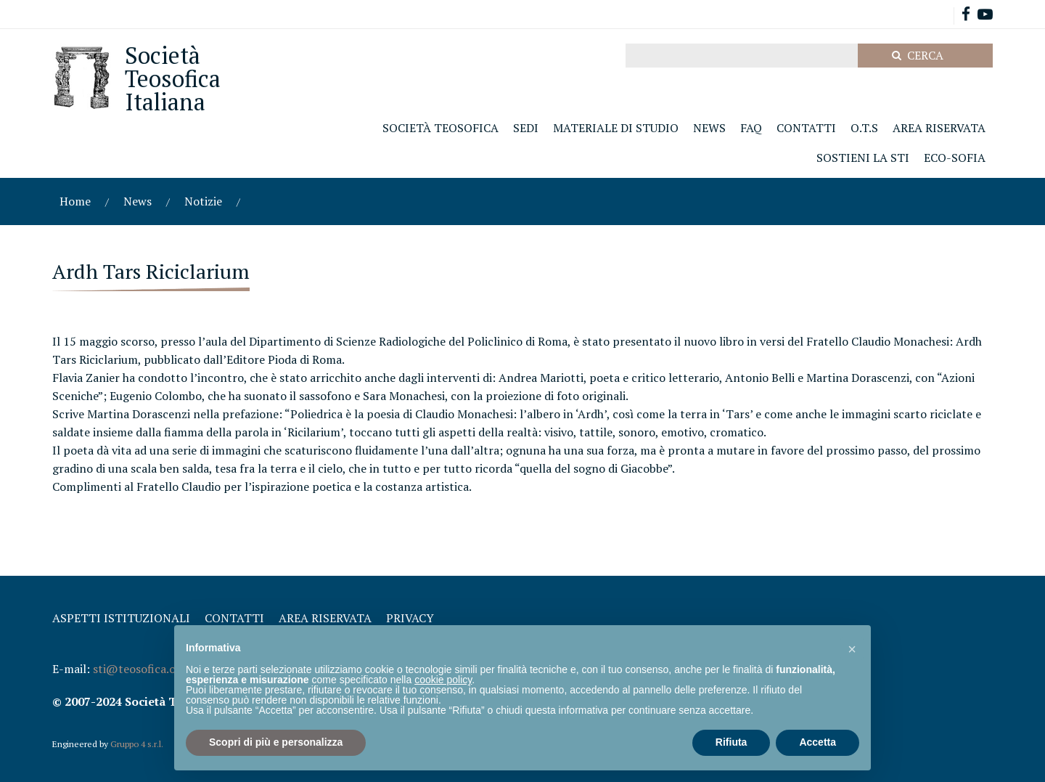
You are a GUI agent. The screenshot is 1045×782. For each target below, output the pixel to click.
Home (75, 201)
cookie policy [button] (443, 679)
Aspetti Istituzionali (121, 618)
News (137, 201)
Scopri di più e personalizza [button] (276, 742)
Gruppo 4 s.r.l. (136, 743)
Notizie (203, 201)
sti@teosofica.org (140, 669)
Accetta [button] (817, 742)
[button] (852, 648)
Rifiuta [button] (731, 742)
